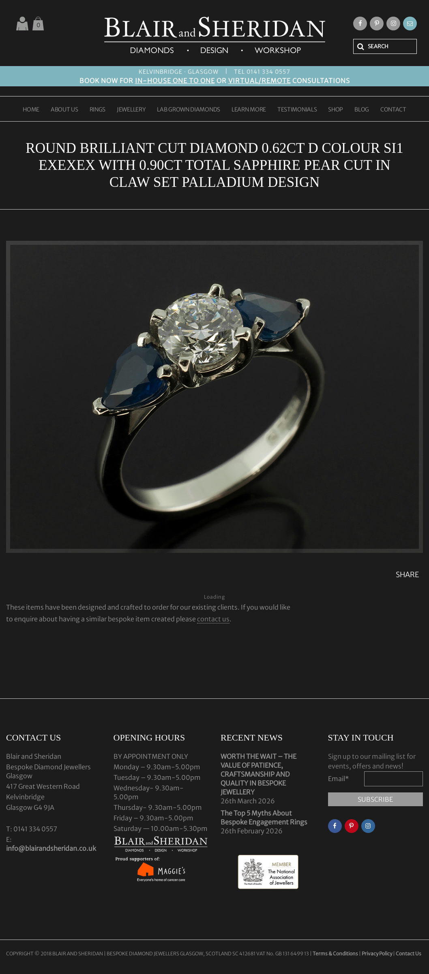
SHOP (335, 110)
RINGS (98, 110)
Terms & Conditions (336, 953)
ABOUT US (64, 110)
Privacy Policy (377, 953)
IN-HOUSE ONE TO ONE (175, 81)
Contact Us (408, 953)
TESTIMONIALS (297, 110)
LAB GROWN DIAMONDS (188, 110)
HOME (31, 110)
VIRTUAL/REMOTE (259, 81)
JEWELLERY (131, 110)
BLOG (361, 110)
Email (338, 779)
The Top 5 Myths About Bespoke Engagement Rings (264, 817)
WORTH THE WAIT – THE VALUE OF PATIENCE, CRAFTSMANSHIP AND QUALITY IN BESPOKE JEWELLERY (258, 774)
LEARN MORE (249, 110)
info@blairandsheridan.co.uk (51, 848)
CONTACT (393, 110)
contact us (213, 619)
